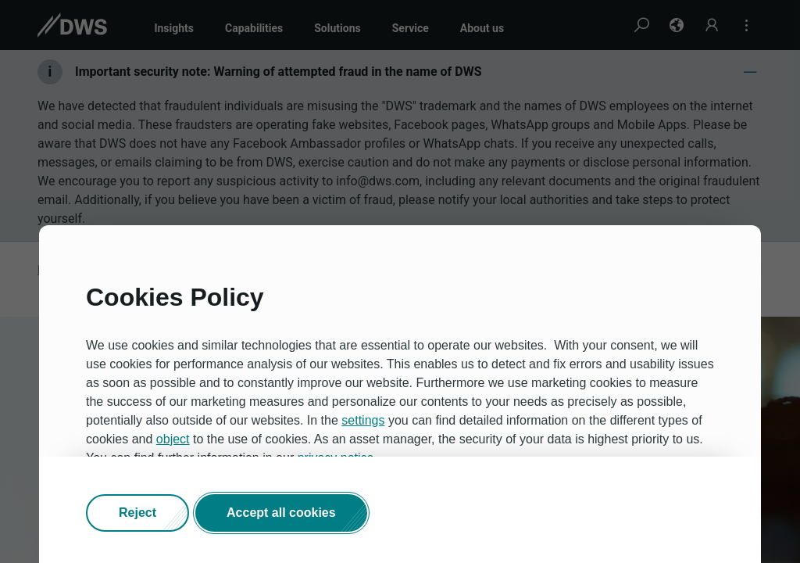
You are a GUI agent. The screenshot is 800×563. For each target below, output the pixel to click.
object (173, 439)
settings (362, 420)
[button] (137, 513)
